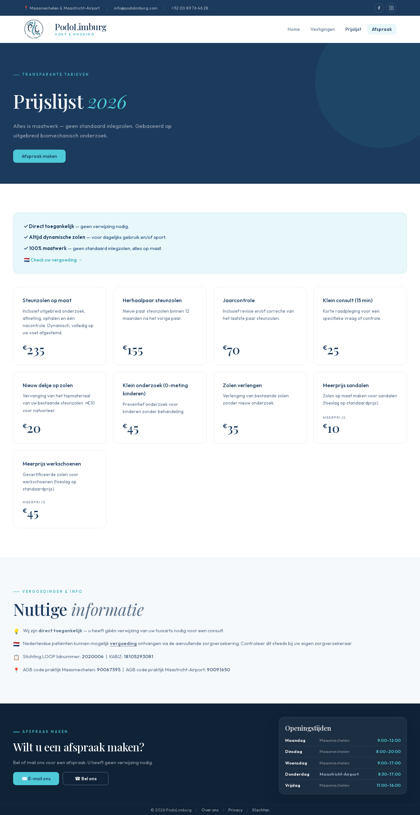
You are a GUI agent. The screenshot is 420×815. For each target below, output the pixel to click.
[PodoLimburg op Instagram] (391, 8)
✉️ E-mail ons (36, 779)
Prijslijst (353, 29)
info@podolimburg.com (136, 7)
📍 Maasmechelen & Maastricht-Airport (62, 7)
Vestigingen (322, 29)
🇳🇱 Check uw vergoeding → (53, 260)
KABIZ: (131, 656)
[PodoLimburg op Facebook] (379, 8)
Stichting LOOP (39, 656)
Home (294, 29)
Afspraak (382, 29)
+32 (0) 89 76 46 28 (190, 7)
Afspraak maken (39, 156)
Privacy (235, 809)
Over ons (210, 809)
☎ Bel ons (86, 779)
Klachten (260, 809)
